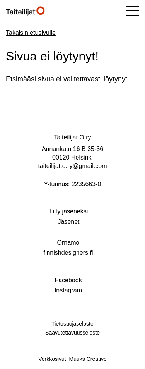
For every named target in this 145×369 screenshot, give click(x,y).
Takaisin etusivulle (31, 32)
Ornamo (68, 242)
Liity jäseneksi (68, 211)
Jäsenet (68, 221)
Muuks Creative (88, 359)
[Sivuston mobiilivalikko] (132, 11)
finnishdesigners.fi (68, 252)
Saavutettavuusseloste (72, 333)
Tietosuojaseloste (72, 324)
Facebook (68, 280)
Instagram (68, 290)
